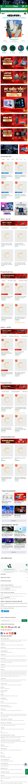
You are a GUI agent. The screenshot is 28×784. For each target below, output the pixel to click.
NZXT (22, 773)
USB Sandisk (3, 714)
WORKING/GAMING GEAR (8, 437)
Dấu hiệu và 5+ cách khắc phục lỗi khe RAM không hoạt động (19, 546)
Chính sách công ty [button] (14, 578)
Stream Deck (8, 750)
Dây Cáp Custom (12, 725)
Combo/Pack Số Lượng (15, 676)
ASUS (6, 703)
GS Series (6, 681)
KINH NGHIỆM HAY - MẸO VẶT (10, 524)
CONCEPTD (6, 648)
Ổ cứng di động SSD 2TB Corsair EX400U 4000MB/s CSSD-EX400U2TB (21, 429)
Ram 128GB (23, 781)
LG (24, 159)
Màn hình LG (3, 778)
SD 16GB (18, 673)
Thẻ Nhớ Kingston (22, 670)
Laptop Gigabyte (11, 640)
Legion (21, 684)
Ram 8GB (6, 781)
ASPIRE (9, 648)
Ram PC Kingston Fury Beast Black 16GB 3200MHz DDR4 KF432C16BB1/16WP (7, 374)
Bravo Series (12, 679)
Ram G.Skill (10, 783)
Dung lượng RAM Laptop (14, 336)
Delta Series (7, 679)
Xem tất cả (14, 520)
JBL (17, 729)
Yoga (12, 684)
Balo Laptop (16, 695)
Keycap (2, 725)
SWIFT (2, 648)
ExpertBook (10, 662)
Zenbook (4, 659)
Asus (8, 159)
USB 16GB (6, 715)
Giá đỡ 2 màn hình (10, 741)
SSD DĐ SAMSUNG (16, 391)
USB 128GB (19, 715)
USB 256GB (24, 715)
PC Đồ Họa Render (24, 227)
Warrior (2, 736)
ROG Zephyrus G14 (24, 659)
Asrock (12, 703)
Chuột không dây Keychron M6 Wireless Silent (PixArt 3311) (6, 478)
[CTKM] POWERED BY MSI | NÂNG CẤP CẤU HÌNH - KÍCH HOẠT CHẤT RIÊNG (8, 515)
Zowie (16, 720)
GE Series (2, 681)
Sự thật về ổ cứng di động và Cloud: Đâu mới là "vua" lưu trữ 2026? (7, 546)
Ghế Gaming (19, 737)
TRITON (24, 648)
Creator (19, 681)
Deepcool (8, 764)
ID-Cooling (14, 773)
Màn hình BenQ (19, 776)
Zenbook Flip (13, 659)
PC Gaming (21, 10)
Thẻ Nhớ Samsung (10, 670)
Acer (13, 159)
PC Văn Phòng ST (5, 227)
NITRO (16, 648)
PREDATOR (20, 648)
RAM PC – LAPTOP (6, 327)
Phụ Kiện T (20, 729)
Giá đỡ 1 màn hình (4, 741)
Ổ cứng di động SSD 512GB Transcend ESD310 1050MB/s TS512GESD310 (21, 408)
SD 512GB (13, 674)
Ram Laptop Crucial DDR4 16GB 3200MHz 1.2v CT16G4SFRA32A (20, 374)
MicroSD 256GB (3, 673)
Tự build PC (4, 52)
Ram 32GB (14, 781)
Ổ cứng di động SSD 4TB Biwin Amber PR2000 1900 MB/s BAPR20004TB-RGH (6, 429)
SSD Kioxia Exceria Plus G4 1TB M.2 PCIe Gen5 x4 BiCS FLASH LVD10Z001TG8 (6, 318)
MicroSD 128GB (23, 672)
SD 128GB (5, 674)
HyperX (11, 720)
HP (21, 159)
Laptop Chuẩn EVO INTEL (5, 645)
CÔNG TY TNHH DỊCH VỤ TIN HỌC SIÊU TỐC (14, 605)
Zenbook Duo (8, 659)
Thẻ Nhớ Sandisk (3, 670)
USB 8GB (2, 715)
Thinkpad (9, 684)
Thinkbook (5, 684)
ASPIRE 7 (13, 648)
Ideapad (2, 684)
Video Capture (3, 750)
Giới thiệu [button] (14, 574)
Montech (23, 764)
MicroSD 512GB (9, 673)
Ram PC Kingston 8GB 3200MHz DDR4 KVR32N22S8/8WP (19, 353)
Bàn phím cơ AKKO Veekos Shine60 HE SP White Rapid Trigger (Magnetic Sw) (20, 478)
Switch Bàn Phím (6, 725)
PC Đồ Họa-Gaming (9, 710)
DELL (3, 699)
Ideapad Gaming (16, 684)
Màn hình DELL (8, 776)
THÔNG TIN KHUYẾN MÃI (8, 491)
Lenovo (3, 159)
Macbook (2, 640)
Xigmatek (4, 764)
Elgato (8, 746)
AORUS (11, 652)
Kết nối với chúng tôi (6, 629)
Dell (18, 720)
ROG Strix (2, 662)
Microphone (13, 750)
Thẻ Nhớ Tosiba (16, 670)
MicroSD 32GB (12, 672)
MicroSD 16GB (7, 672)
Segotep (18, 764)
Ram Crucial (5, 783)
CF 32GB (23, 674)
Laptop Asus (25, 640)
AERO (8, 652)
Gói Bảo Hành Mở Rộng (4, 695)
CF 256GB (9, 676)
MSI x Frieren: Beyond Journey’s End (6, 502)
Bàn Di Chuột (22, 720)
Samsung (14, 729)
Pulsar (14, 720)
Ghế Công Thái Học (13, 737)
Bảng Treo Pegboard (22, 741)
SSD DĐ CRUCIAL (5, 391)
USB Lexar (12, 714)
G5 (4, 652)
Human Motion (3, 742)
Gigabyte (9, 757)
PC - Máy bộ (12, 52)
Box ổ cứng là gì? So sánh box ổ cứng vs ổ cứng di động (7, 535)
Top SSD (3, 280)
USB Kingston (8, 714)
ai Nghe (23, 729)
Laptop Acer (20, 640)
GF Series (16, 679)
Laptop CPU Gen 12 (13, 645)
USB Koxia (16, 714)
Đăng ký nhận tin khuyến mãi (8, 617)
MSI (17, 159)
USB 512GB (3, 716)
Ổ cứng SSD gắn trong (7, 272)
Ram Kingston (14, 783)
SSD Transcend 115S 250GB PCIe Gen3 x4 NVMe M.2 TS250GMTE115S (7, 297)
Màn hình (21, 52)
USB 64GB (14, 715)
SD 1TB (16, 674)
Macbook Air (3, 688)
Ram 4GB (2, 781)
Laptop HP (16, 640)
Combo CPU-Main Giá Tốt (17, 710)
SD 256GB (9, 674)
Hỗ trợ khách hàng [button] (14, 581)
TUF (1, 659)
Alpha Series (3, 679)
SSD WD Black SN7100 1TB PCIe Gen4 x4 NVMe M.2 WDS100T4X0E (20, 318)
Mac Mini (15, 703)
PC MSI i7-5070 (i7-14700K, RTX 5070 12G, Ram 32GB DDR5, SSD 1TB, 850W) (6, 245)
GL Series (20, 679)
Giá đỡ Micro (16, 741)
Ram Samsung (20, 783)
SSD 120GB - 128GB (12, 280)
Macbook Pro (7, 688)
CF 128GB (5, 676)
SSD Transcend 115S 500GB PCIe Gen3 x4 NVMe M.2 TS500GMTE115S (20, 297)
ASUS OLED (16, 10)
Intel (1, 753)
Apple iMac (10, 706)
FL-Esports (17, 724)
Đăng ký (24, 620)
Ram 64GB (18, 781)
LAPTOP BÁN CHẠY (6, 156)
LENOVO (6, 699)
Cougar (23, 736)
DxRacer (10, 736)
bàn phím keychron (4, 10)
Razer (5, 720)
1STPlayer (14, 764)
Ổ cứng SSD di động (6, 383)
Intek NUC (2, 703)
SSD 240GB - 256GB (23, 280)
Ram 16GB (10, 781)
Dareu (21, 724)
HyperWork (19, 736)
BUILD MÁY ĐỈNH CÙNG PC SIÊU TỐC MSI (20, 515)
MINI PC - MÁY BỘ (5, 219)
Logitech (2, 720)
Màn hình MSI (8, 778)
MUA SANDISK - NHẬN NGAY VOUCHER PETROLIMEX (19, 502)
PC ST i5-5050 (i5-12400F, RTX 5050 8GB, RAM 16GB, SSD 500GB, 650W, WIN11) (6, 264)
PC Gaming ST (14, 227)
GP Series (24, 679)
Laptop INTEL (13, 641)
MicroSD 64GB (18, 672)
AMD (3, 753)
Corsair (8, 720)
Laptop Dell (3, 641)
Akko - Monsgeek (3, 724)
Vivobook (6, 662)
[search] (26, 9)
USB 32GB (10, 715)
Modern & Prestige (12, 681)
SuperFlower (17, 769)
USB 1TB (6, 716)
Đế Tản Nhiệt (11, 695)
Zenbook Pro (18, 659)
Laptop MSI (6, 640)
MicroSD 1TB (14, 673)
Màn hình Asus (3, 776)
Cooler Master (15, 736)
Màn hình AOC (24, 776)
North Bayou (8, 742)
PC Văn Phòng (3, 710)
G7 (6, 652)
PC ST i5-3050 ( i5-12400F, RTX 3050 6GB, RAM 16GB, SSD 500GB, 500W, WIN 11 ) (20, 264)
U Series (2, 652)
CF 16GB (20, 674)
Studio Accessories (18, 750)
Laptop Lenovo (7, 641)
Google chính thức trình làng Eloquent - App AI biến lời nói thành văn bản (20, 535)
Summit (16, 681)
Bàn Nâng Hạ (7, 737)
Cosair (2, 764)
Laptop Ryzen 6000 (20, 645)
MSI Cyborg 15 (10, 10)
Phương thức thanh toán (7, 624)
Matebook (2, 692)
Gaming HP (3, 667)
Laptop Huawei (18, 641)
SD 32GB (22, 673)
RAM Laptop (4, 336)
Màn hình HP (14, 776)
